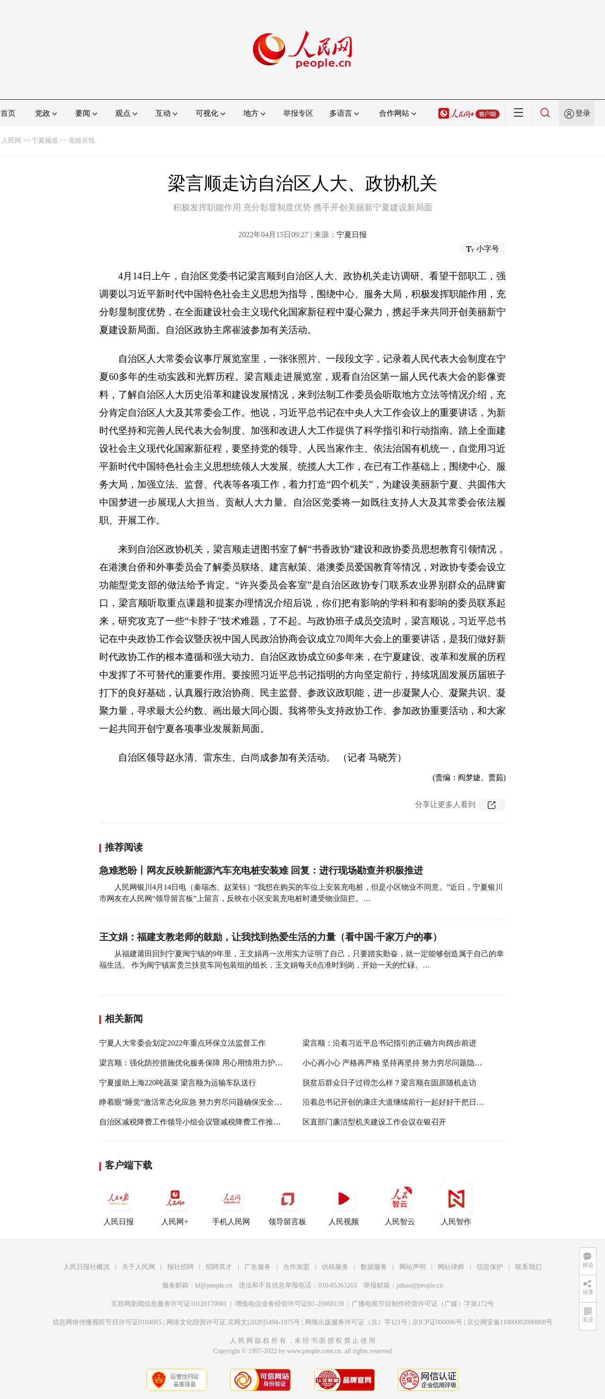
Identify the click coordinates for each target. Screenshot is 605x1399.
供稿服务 (335, 1266)
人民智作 (456, 1204)
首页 (8, 113)
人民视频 (343, 1204)
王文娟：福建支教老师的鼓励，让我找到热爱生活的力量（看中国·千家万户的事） (270, 937)
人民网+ (174, 1204)
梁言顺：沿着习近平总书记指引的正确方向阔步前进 (389, 1043)
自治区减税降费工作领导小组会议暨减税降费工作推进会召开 (201, 1122)
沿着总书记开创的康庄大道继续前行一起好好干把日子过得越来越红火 (419, 1102)
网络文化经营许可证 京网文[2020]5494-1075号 (233, 1322)
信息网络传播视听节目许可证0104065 (107, 1322)
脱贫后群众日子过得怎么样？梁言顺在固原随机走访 (389, 1083)
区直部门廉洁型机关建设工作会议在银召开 (374, 1122)
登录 (582, 113)
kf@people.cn (214, 1285)
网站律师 (451, 1266)
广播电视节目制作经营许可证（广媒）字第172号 (423, 1303)
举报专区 (298, 113)
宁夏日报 (352, 235)
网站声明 (412, 1266)
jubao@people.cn (420, 1285)
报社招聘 (180, 1266)
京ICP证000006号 (437, 1322)
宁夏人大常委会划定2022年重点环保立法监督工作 (182, 1043)
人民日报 (118, 1204)
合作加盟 (296, 1266)
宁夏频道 (45, 140)
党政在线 (82, 140)
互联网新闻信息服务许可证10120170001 (169, 1303)
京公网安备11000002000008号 (510, 1322)
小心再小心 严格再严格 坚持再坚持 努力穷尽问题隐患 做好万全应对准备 (423, 1063)
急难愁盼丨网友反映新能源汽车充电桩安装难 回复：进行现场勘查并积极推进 (261, 870)
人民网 (11, 140)
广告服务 (257, 1266)
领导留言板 (287, 1204)
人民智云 (399, 1204)
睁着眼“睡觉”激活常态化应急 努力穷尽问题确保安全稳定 (194, 1102)
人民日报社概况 (86, 1266)
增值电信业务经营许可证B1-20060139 (289, 1303)
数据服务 (374, 1266)
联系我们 (528, 1266)
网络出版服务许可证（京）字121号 (356, 1322)
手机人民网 (231, 1204)
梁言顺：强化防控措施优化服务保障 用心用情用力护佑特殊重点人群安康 (221, 1063)
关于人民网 (138, 1266)
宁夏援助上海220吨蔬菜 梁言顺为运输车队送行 (177, 1083)
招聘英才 (219, 1266)
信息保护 (489, 1266)
